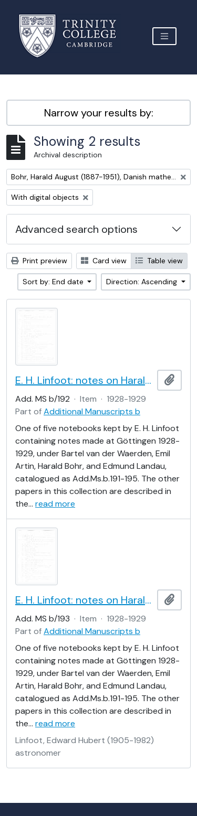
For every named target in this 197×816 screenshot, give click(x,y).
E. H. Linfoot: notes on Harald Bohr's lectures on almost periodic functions (84, 380)
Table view (159, 260)
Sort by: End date (54, 281)
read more (55, 503)
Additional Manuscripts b (92, 411)
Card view (104, 260)
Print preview (39, 260)
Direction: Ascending (142, 281)
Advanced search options (76, 229)
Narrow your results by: (98, 113)
